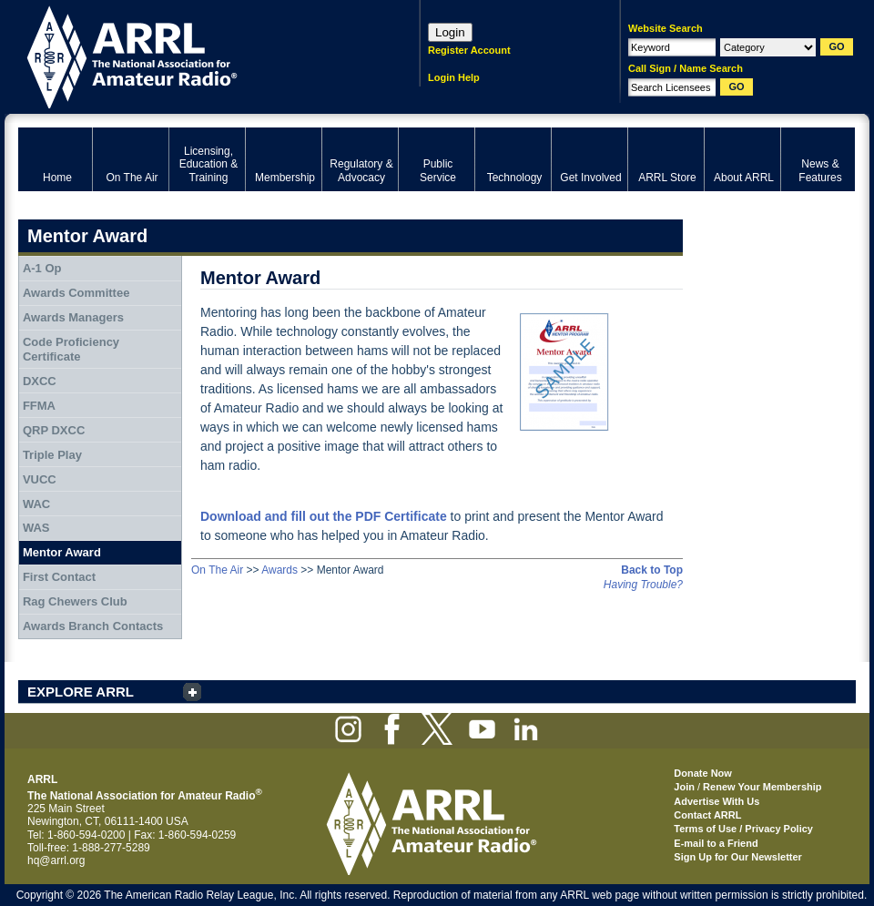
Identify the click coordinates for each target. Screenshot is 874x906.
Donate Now (703, 773)
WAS (36, 527)
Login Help (454, 77)
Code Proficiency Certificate (71, 349)
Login (450, 32)
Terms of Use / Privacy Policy (743, 828)
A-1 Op (42, 268)
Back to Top (652, 570)
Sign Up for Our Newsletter (738, 856)
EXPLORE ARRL (80, 691)
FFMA (39, 405)
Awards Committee (76, 293)
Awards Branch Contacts (93, 626)
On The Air (217, 570)
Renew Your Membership (762, 786)
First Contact (59, 577)
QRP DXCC (54, 430)
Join (684, 786)
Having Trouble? (643, 584)
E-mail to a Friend (715, 843)
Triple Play (52, 455)
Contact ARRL (707, 814)
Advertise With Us (716, 801)
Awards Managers (73, 317)
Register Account (469, 50)
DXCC (39, 381)
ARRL (195, 55)
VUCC (39, 479)
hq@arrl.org (56, 860)
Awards (279, 570)
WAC (36, 504)
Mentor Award (62, 552)
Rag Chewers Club (75, 601)
